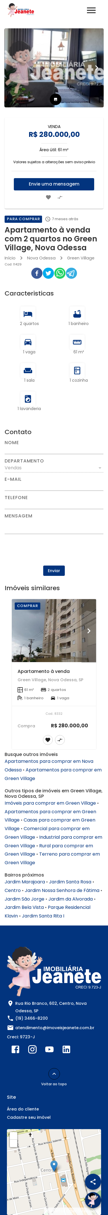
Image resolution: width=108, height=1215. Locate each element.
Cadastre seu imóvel (29, 1117)
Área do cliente (23, 1109)
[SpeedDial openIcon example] (93, 1182)
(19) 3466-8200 (31, 1018)
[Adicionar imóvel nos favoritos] (48, 197)
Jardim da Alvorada (70, 899)
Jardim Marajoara (25, 882)
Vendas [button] (13, 467)
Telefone (16, 497)
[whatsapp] (60, 274)
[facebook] (37, 274)
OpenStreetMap (83, 1211)
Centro (13, 890)
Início (10, 258)
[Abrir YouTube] (49, 1050)
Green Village (80, 258)
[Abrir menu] (91, 10)
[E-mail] (54, 486)
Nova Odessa (41, 258)
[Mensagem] (54, 526)
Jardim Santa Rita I (43, 916)
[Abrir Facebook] (15, 1050)
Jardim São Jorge (24, 899)
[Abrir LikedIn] (66, 1050)
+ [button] (13, 1135)
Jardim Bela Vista (24, 907)
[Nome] (54, 449)
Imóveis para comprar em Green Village (50, 803)
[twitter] (48, 274)
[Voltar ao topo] (54, 1074)
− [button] (14, 1143)
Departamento (24, 461)
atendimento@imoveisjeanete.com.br (54, 1028)
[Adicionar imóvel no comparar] (60, 197)
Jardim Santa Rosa (70, 882)
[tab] (55, 99)
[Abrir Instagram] (32, 1050)
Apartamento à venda (44, 671)
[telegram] (71, 274)
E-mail (13, 479)
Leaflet (53, 1211)
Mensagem (18, 516)
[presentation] (54, 550)
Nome (12, 442)
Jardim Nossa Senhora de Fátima (62, 890)
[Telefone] (54, 504)
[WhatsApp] (15, 1200)
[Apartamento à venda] (54, 630)
